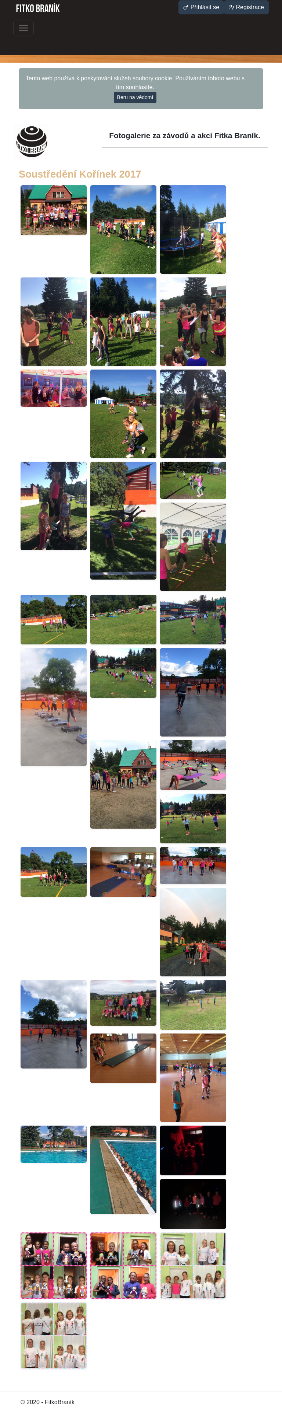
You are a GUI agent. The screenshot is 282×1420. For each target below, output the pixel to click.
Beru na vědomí (135, 97)
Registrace (246, 7)
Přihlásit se (201, 7)
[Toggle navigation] (23, 28)
